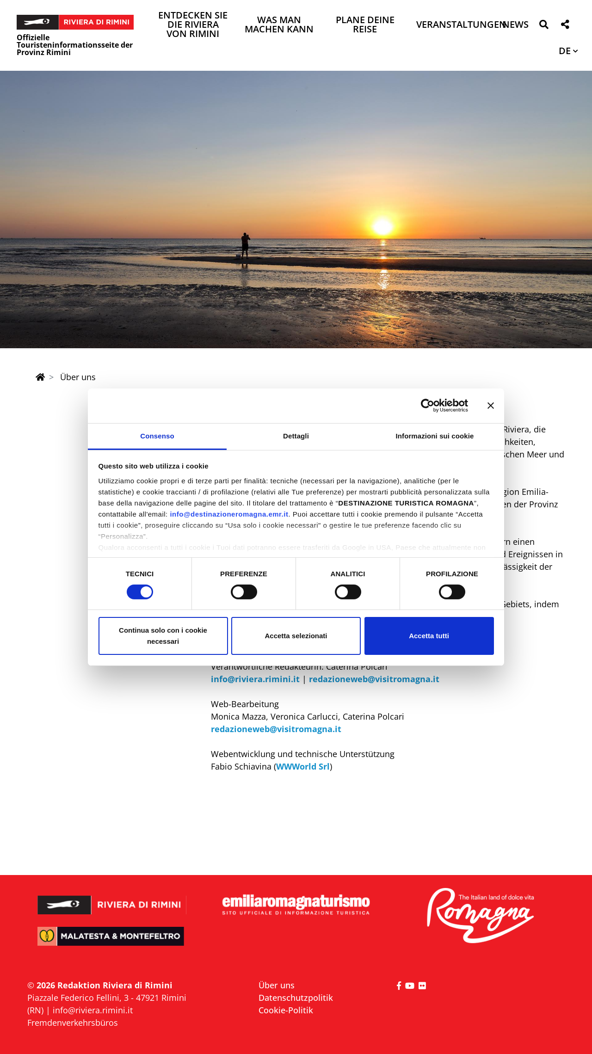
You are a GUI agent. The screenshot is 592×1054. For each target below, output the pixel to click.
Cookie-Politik (286, 1010)
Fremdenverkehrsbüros (72, 1022)
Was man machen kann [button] (279, 25)
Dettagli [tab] (296, 435)
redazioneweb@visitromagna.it (374, 678)
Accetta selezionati (296, 636)
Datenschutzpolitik (296, 997)
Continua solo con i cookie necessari (163, 635)
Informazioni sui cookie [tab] (435, 435)
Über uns (277, 985)
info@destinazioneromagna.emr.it (229, 514)
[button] (543, 26)
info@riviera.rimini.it (255, 678)
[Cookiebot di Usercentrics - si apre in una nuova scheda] (427, 406)
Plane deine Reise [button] (365, 25)
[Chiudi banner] (490, 405)
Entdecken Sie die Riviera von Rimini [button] (193, 25)
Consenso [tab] (157, 435)
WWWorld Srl (303, 766)
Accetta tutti (429, 636)
